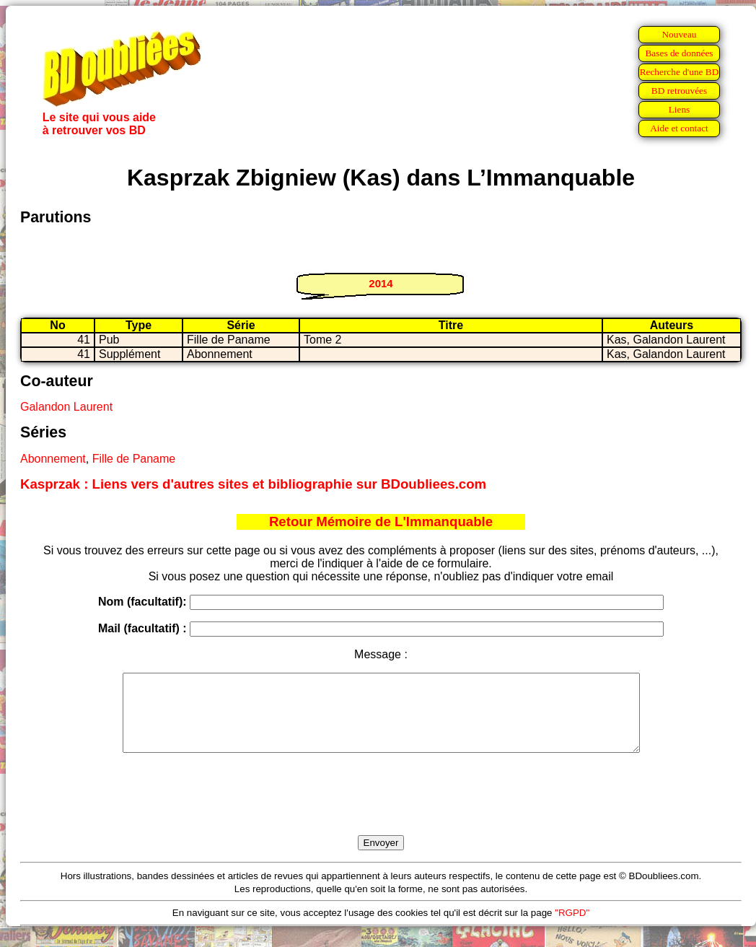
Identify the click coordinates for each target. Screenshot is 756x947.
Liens (679, 109)
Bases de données (679, 53)
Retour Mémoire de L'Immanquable (381, 521)
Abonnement (53, 459)
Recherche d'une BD (679, 71)
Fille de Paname (134, 459)
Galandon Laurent (66, 407)
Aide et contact (679, 128)
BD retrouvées (679, 90)
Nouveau (679, 34)
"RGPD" (572, 927)
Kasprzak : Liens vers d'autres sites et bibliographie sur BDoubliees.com (253, 484)
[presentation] (381, 810)
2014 (380, 283)
